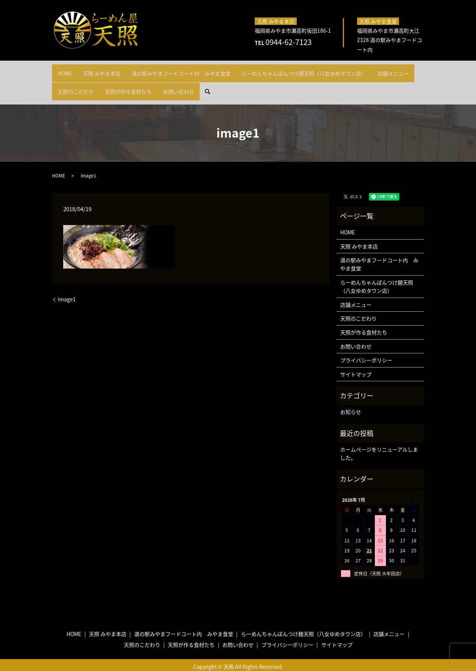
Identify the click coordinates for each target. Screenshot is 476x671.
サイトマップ (356, 361)
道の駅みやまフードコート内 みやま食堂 (192, 69)
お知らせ (350, 398)
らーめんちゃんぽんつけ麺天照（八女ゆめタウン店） (320, 69)
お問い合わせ (237, 81)
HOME (67, 69)
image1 (67, 286)
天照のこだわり (125, 81)
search (272, 81)
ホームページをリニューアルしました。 (379, 440)
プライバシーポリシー (366, 347)
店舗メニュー (75, 81)
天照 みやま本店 (109, 69)
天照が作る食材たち (182, 81)
